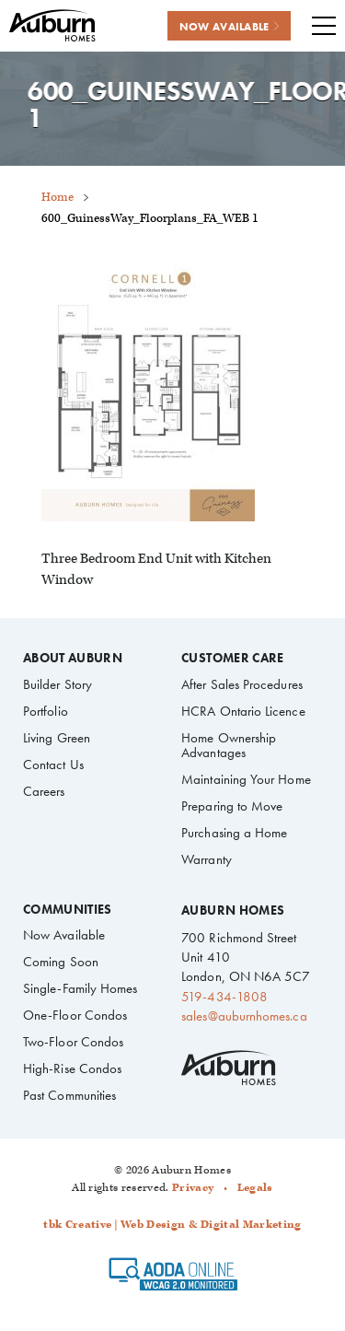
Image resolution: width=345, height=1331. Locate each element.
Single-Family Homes (80, 988)
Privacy (192, 1188)
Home (57, 197)
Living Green (56, 738)
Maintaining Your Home (246, 779)
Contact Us (53, 764)
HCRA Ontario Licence (243, 711)
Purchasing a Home (234, 832)
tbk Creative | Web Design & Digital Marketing (172, 1225)
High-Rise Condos (72, 1068)
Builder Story (57, 684)
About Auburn (72, 658)
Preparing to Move (231, 806)
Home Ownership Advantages (228, 745)
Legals (255, 1188)
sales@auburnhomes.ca (243, 1016)
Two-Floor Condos (73, 1041)
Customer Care (232, 658)
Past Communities (69, 1095)
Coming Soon (60, 961)
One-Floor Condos (75, 1015)
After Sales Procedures (242, 684)
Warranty (206, 859)
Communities (67, 910)
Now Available (64, 935)
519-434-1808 (224, 996)
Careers (44, 791)
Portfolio (45, 711)
